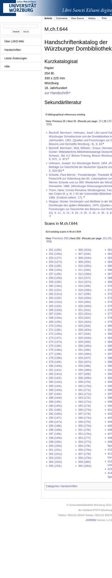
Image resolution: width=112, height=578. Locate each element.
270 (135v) (55, 325)
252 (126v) (55, 253)
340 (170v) (84, 386)
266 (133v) (55, 310)
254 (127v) (55, 261)
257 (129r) (55, 274)
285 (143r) (55, 386)
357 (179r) (84, 453)
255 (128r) (55, 266)
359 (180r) (84, 462)
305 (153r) (55, 466)
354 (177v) (84, 441)
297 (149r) (55, 433)
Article (48, 18)
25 (109, 238)
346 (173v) (84, 409)
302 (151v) (55, 453)
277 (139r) (55, 353)
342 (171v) (84, 394)
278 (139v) (55, 357)
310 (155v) (84, 266)
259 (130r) (55, 282)
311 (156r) (84, 270)
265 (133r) (55, 306)
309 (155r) (84, 261)
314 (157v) (84, 282)
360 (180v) (84, 466)
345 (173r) (84, 405)
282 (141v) (55, 374)
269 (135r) (55, 321)
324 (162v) (84, 321)
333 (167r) (84, 357)
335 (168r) (84, 366)
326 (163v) (84, 329)
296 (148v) (55, 429)
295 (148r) (55, 425)
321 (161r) (84, 310)
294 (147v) (55, 421)
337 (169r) (84, 374)
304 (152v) (55, 462)
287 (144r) (55, 394)
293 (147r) (55, 417)
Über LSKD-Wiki (14, 41)
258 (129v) (55, 278)
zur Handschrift (56, 93)
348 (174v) (84, 417)
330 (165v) (84, 345)
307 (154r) (84, 253)
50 (110, 121)
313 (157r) (84, 278)
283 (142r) (55, 378)
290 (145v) (55, 405)
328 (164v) (84, 337)
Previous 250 (60, 238)
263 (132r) (55, 298)
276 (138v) (55, 349)
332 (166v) (84, 353)
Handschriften (12, 49)
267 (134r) (55, 313)
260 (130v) (55, 286)
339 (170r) (84, 382)
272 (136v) (55, 333)
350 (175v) (84, 425)
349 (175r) (84, 421)
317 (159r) (84, 294)
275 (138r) (55, 345)
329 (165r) (84, 341)
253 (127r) (55, 257)
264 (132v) (55, 302)
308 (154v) (84, 257)
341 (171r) (84, 390)
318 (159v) (84, 298)
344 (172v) (84, 401)
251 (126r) (55, 249)
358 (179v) (84, 458)
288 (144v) (55, 397)
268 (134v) (55, 317)
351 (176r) (84, 429)
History (92, 18)
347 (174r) (84, 413)
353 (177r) (84, 437)
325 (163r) (84, 325)
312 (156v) (84, 274)
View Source (77, 18)
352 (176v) (84, 433)
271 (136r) (55, 329)
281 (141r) (55, 370)
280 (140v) (55, 366)
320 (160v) (84, 306)
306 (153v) (84, 249)
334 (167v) (84, 362)
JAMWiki (90, 520)
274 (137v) (55, 341)
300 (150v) (55, 445)
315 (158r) (84, 286)
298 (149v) (55, 437)
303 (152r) (55, 458)
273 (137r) (55, 337)
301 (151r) (55, 449)
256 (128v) (55, 270)
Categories (52, 486)
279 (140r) (55, 362)
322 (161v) (84, 313)
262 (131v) (55, 294)
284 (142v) (55, 382)
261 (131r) (55, 290)
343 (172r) (84, 397)
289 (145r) (55, 401)
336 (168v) (84, 370)
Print (104, 18)
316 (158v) (84, 290)
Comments (62, 18)
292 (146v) (55, 413)
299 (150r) (55, 441)
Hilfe (7, 66)
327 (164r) (84, 333)
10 (100, 121)
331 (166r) (84, 349)
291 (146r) (55, 409)
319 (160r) (84, 302)
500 (48, 124)
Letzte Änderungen (15, 58)
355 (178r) (84, 445)
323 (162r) (84, 317)
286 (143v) (55, 390)
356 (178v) (84, 449)
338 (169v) (84, 378)
